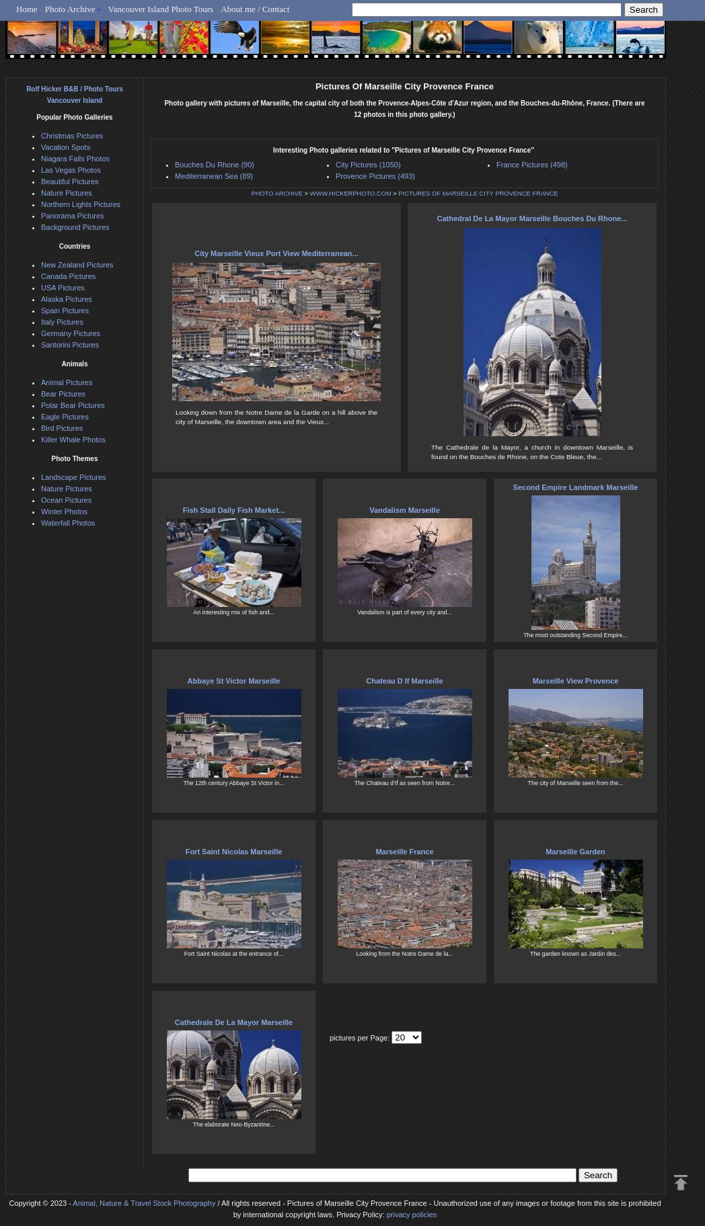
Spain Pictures (65, 310)
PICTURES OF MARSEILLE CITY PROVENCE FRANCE (478, 193)
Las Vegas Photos (71, 170)
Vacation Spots (65, 147)
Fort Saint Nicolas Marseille (234, 852)
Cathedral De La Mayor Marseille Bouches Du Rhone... (532, 218)
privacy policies (412, 1215)
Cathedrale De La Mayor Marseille (234, 1022)
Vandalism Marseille (404, 510)
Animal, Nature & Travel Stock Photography (144, 1203)
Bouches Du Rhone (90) (214, 165)
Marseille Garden (575, 852)
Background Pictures (75, 227)
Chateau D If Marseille (404, 681)
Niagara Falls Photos (75, 159)
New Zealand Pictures (77, 265)
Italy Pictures (62, 322)
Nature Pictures (66, 193)
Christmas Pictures (72, 136)
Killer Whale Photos (73, 440)
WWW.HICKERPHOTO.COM (351, 193)
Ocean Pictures (66, 500)
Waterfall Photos (68, 523)
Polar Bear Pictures (73, 405)
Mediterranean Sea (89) (214, 176)
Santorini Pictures (70, 345)
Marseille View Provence (576, 681)
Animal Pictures (66, 382)
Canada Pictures (68, 276)
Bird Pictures (62, 428)
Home (27, 9)
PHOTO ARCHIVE (277, 193)
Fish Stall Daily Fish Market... (234, 510)
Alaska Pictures (66, 299)
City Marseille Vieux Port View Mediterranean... (276, 253)
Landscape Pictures (73, 477)
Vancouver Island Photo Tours (161, 9)
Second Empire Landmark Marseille (575, 487)
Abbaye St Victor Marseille (234, 681)
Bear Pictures (63, 394)
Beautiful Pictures (70, 181)
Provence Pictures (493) (375, 176)
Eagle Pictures (65, 417)
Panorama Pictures (72, 216)
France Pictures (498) (532, 165)
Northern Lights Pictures (80, 204)
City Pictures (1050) (368, 165)
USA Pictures (63, 288)
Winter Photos (64, 511)
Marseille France (404, 852)
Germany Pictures (70, 333)
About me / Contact (255, 9)
